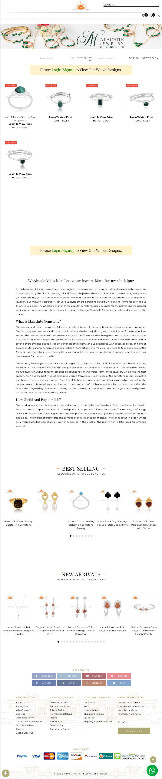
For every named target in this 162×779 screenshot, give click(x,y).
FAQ (86, 706)
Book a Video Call (25, 732)
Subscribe (134, 730)
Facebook (44, 675)
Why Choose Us (24, 710)
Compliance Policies (60, 729)
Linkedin (43, 682)
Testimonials (56, 721)
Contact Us (89, 702)
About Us (20, 702)
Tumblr (68, 682)
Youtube (94, 675)
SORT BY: (134, 58)
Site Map (20, 713)
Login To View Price (20, 123)
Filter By (6, 773)
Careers (20, 729)
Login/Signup (63, 69)
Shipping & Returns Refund (98, 721)
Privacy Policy (57, 710)
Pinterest (119, 675)
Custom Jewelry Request (29, 721)
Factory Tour (22, 706)
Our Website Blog (25, 725)
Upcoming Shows (25, 717)
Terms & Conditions (60, 706)
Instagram (69, 675)
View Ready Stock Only (84, 59)
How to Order (91, 710)
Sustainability (56, 725)
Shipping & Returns (94, 713)
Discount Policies (59, 702)
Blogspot (94, 682)
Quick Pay (89, 717)
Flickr (119, 682)
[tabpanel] (18, 506)
